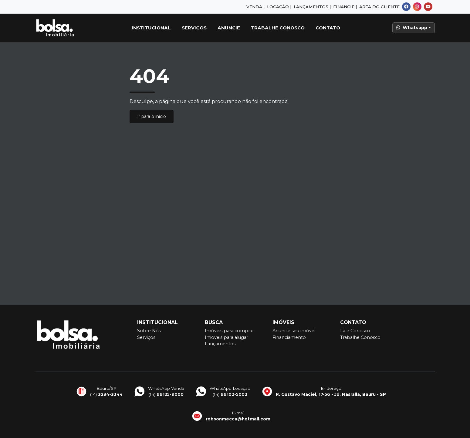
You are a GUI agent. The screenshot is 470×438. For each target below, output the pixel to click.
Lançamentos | (312, 6)
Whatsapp (411, 27)
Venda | (255, 6)
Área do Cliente (379, 6)
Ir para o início (151, 116)
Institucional (151, 28)
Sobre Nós (149, 330)
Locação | (279, 6)
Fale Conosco (355, 330)
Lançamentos (220, 343)
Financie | (345, 6)
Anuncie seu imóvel (294, 330)
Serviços (194, 28)
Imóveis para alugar (226, 337)
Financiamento (289, 337)
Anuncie (229, 28)
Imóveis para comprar (229, 330)
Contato (328, 28)
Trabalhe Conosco (278, 28)
